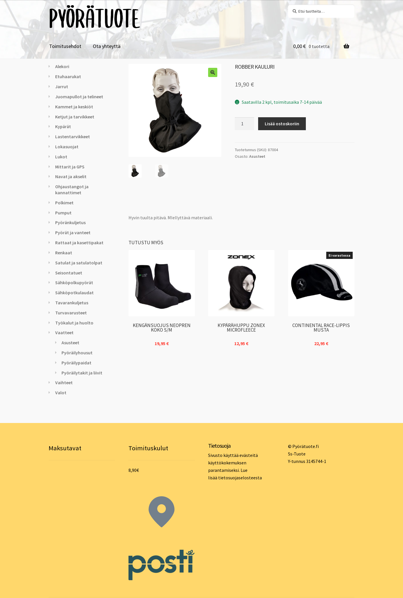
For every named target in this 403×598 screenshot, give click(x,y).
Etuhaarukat (68, 76)
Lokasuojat (66, 146)
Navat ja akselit (71, 176)
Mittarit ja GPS (70, 167)
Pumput (63, 213)
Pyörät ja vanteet (73, 232)
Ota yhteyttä (106, 46)
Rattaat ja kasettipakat (79, 242)
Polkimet (64, 202)
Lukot (61, 156)
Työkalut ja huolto (74, 323)
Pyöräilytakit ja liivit (82, 373)
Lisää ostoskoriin (282, 123)
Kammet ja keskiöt (74, 106)
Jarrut (61, 86)
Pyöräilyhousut (77, 352)
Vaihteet (64, 382)
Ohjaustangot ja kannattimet (72, 189)
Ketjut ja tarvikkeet (74, 117)
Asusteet (257, 156)
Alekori (62, 66)
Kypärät (63, 126)
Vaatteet (64, 332)
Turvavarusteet (71, 313)
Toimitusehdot (65, 46)
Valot (60, 392)
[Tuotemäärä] (244, 123)
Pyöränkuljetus (70, 222)
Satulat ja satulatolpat (78, 263)
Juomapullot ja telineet (79, 96)
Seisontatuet (68, 273)
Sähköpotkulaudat (74, 292)
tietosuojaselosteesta (240, 477)
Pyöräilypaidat (76, 363)
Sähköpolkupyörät (74, 282)
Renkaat (63, 252)
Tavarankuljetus (71, 302)
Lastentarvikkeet (72, 136)
